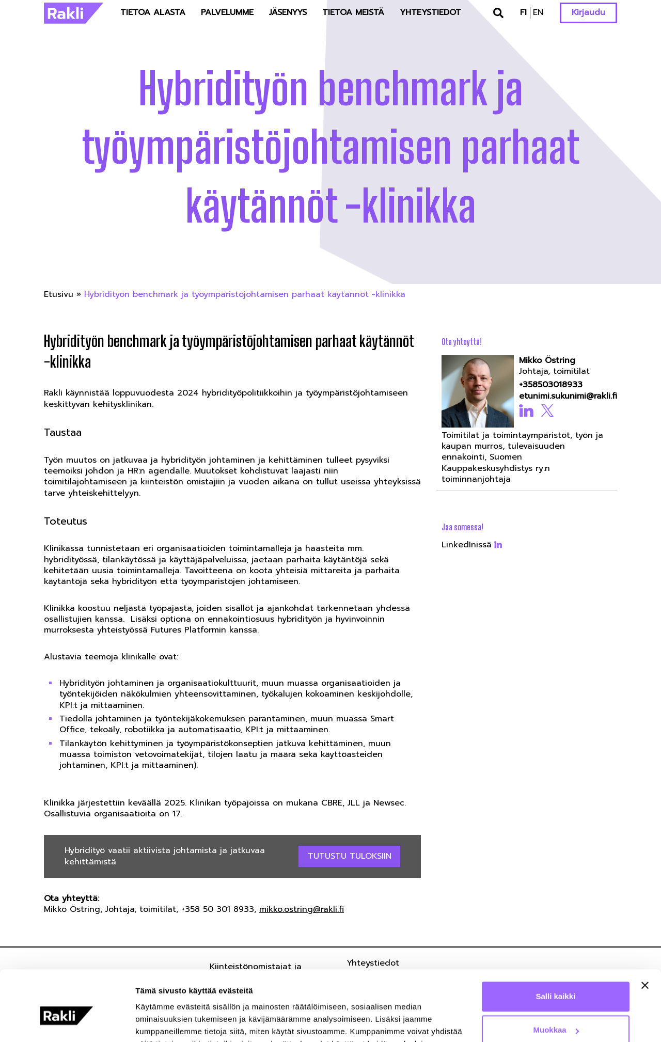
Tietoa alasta (152, 12)
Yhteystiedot (430, 12)
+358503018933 (551, 385)
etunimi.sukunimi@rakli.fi (565, 396)
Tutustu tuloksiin (349, 856)
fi (523, 12)
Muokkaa (556, 979)
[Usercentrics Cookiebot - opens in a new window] (67, 1022)
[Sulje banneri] (645, 934)
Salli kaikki (556, 945)
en (538, 12)
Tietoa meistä (353, 12)
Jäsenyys (288, 12)
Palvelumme (227, 12)
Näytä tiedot (157, 1021)
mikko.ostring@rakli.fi (301, 909)
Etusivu (58, 294)
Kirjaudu (588, 12)
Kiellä (555, 1013)
